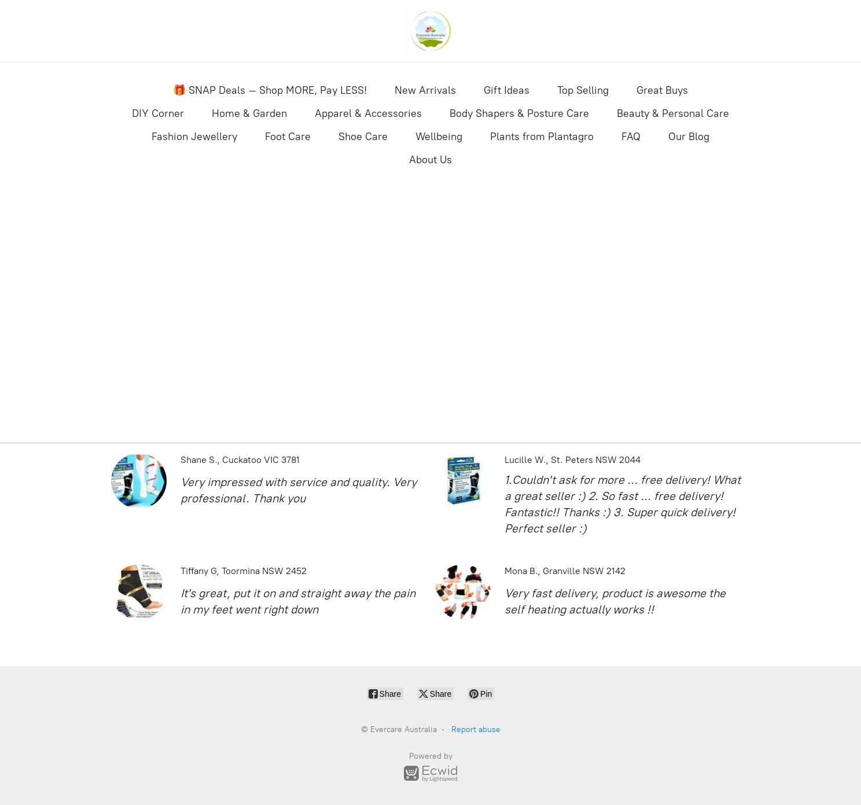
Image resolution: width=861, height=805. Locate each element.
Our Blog (688, 136)
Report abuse (476, 729)
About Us (430, 159)
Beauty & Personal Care (673, 113)
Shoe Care (363, 136)
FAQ (631, 136)
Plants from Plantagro (542, 136)
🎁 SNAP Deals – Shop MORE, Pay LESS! (270, 90)
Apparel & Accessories (368, 113)
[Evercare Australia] (430, 31)
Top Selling (583, 90)
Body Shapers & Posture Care (519, 113)
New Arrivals (425, 90)
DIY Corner (158, 113)
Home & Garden (249, 113)
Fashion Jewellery (194, 136)
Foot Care (288, 136)
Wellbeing (438, 136)
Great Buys (662, 90)
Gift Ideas (506, 90)
